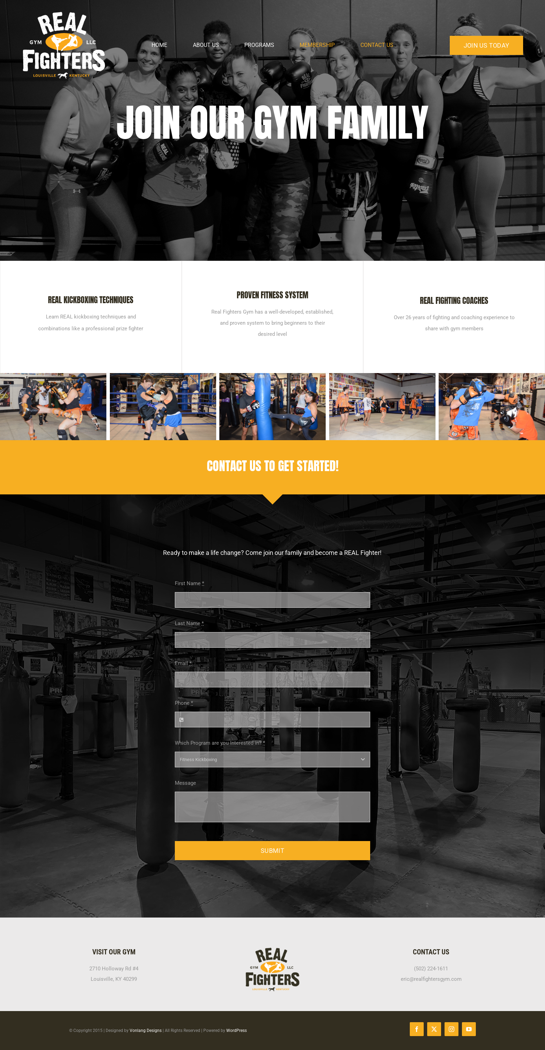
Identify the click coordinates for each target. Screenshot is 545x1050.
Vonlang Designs (146, 1030)
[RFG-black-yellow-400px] (272, 950)
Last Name (189, 623)
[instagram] (451, 1029)
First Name (189, 583)
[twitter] (434, 1029)
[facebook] (417, 1029)
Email (183, 663)
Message (185, 783)
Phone (184, 703)
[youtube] (469, 1029)
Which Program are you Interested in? (220, 743)
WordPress (236, 1030)
